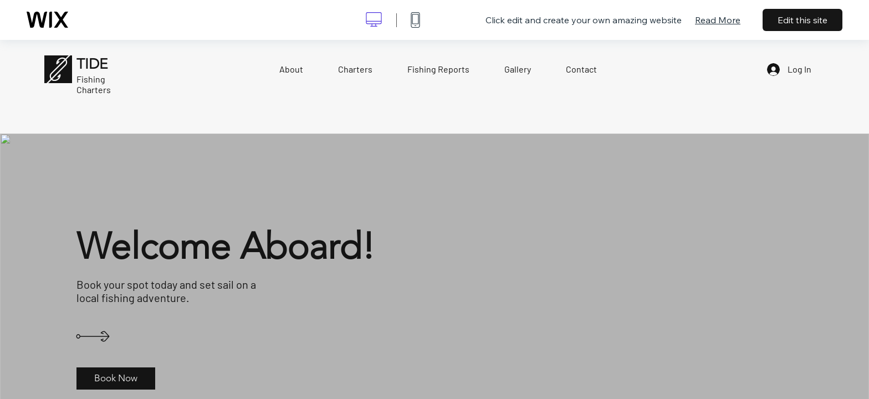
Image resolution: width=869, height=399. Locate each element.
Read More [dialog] (717, 19)
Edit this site (802, 19)
